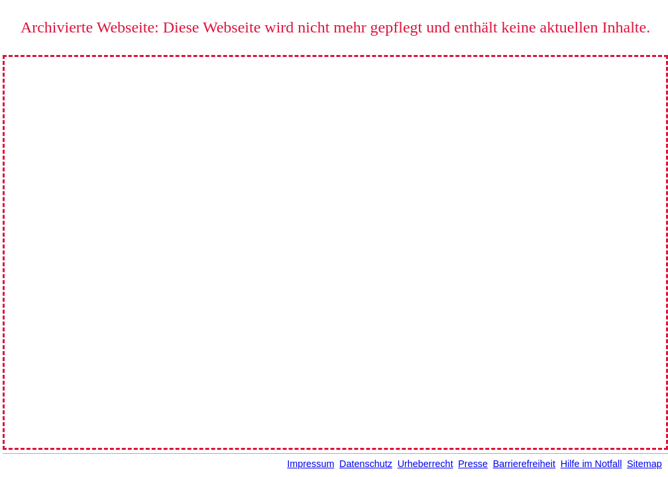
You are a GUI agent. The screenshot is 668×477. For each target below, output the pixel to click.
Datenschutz (365, 463)
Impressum (310, 463)
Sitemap (644, 463)
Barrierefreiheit (524, 463)
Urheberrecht (425, 463)
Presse (473, 463)
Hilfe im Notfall (591, 463)
